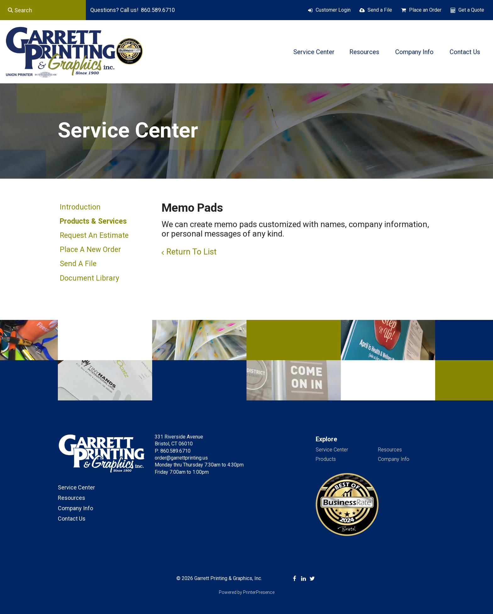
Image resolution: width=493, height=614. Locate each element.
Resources (364, 52)
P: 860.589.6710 (173, 451)
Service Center (314, 52)
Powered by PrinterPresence (246, 592)
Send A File (78, 264)
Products (326, 459)
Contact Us (465, 52)
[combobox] (42, 10)
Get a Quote (471, 10)
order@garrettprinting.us (181, 458)
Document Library (89, 278)
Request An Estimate (94, 235)
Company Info (414, 52)
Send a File (380, 10)
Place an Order (425, 10)
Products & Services (93, 221)
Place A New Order (90, 249)
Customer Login (333, 10)
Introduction (80, 207)
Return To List (191, 251)
